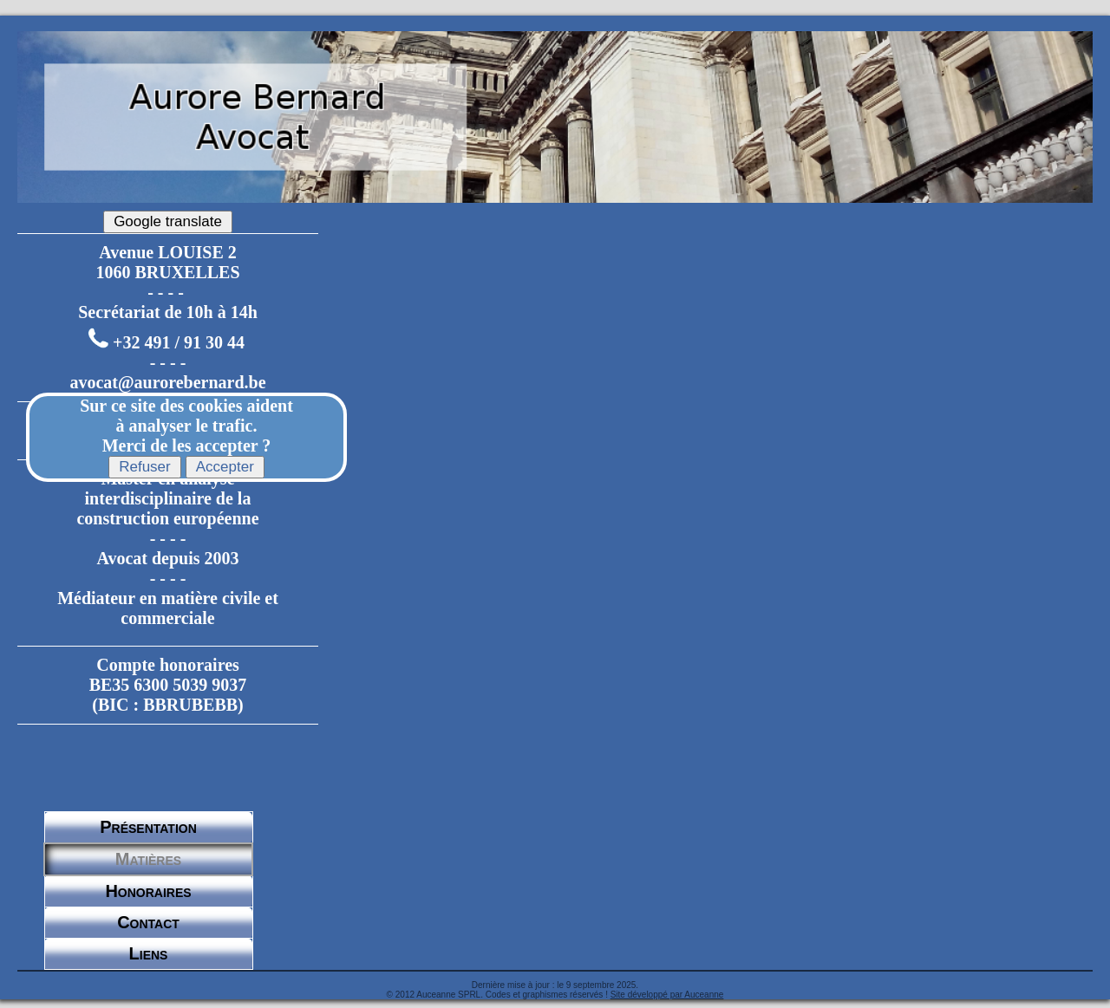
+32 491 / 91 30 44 (178, 342)
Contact (148, 922)
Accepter (225, 466)
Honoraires (148, 891)
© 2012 (401, 994)
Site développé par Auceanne (667, 994)
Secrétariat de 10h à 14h (168, 312)
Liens (148, 953)
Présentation (148, 826)
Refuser (145, 466)
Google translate (168, 221)
